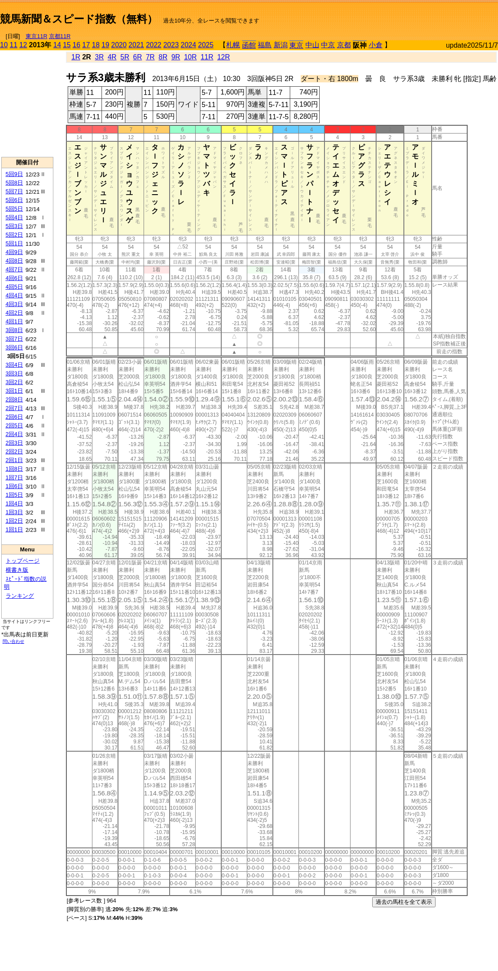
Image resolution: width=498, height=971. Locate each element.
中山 (312, 45)
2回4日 (14, 434)
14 (57, 45)
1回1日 (14, 529)
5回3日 (14, 226)
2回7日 (14, 408)
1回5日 (14, 495)
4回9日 (14, 252)
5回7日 (14, 191)
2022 (153, 45)
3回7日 (14, 339)
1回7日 (14, 477)
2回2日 (14, 451)
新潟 (281, 45)
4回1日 (14, 321)
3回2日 (14, 382)
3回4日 (14, 365)
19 (105, 45)
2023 (171, 45)
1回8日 (14, 469)
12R (223, 57)
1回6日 (14, 486)
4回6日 (14, 278)
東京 (296, 45)
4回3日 (14, 304)
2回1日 (14, 460)
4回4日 (14, 295)
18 (96, 45)
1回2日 (14, 521)
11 (13, 45)
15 (67, 45)
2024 (188, 45)
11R (206, 57)
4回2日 (14, 313)
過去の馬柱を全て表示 (404, 902)
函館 (249, 45)
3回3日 (14, 373)
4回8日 (14, 260)
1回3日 (14, 512)
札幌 (233, 45)
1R (76, 57)
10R (190, 57)
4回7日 (14, 269)
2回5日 (14, 425)
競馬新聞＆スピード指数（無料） (78, 19)
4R (112, 57)
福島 (265, 45)
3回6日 (14, 347)
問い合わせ (13, 641)
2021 (136, 45)
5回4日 (14, 217)
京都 (344, 45)
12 (23, 45)
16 (76, 45)
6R (137, 57)
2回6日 (14, 417)
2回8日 (14, 399)
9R (175, 57)
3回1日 (14, 391)
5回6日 (14, 200)
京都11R (60, 36)
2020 (119, 45)
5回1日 (14, 243)
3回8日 (14, 330)
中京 (328, 45)
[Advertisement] (396, 16)
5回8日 (14, 182)
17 (86, 45)
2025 (206, 45)
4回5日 (14, 286)
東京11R (36, 36)
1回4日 (14, 503)
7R (150, 57)
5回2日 (14, 234)
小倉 (376, 45)
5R (125, 57)
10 (4, 45)
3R (99, 57)
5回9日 (14, 174)
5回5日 (14, 208)
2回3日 (14, 443)
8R (163, 57)
